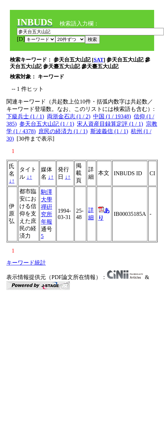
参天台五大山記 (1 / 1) (46, 124)
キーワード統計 (26, 263)
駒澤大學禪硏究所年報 (46, 207)
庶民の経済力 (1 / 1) (62, 131)
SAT (99, 60)
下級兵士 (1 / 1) (25, 116)
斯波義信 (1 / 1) (109, 131)
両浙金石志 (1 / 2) (68, 116)
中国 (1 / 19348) (112, 116)
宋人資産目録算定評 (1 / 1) (110, 124)
